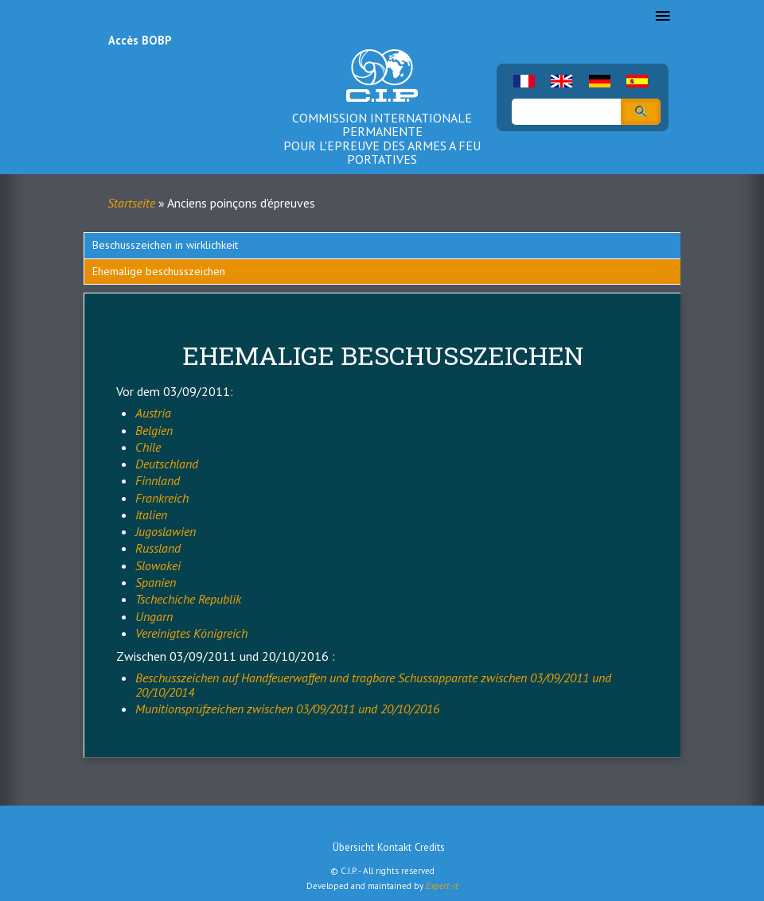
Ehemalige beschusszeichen (158, 271)
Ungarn (154, 616)
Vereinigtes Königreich (191, 633)
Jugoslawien (165, 531)
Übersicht (353, 847)
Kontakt (394, 847)
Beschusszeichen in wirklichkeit (165, 245)
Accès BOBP (139, 40)
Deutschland (166, 464)
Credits (430, 847)
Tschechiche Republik (188, 599)
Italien (151, 514)
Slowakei (158, 565)
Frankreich (162, 498)
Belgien (154, 430)
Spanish (637, 81)
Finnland (157, 480)
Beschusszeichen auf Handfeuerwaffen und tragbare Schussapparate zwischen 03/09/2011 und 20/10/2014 (373, 684)
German (599, 81)
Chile (148, 447)
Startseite (131, 203)
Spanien (155, 582)
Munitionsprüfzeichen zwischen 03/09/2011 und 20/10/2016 (287, 709)
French (524, 81)
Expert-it (442, 885)
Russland (158, 548)
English (561, 81)
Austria (153, 413)
